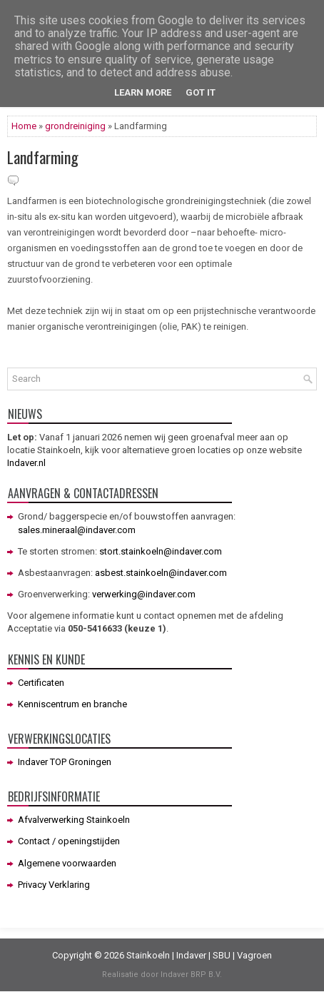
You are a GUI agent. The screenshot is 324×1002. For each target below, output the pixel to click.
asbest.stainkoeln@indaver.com (161, 572)
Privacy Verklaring (54, 884)
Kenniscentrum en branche (72, 704)
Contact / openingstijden (69, 841)
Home (23, 126)
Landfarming (43, 157)
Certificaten (41, 682)
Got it (201, 92)
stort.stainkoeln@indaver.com (160, 551)
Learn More (142, 92)
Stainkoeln (148, 955)
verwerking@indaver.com (144, 594)
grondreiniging (75, 126)
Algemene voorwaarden (67, 863)
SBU (222, 955)
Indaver (191, 955)
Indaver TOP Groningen (64, 761)
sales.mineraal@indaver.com (77, 530)
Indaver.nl (26, 462)
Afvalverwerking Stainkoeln (74, 819)
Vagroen (254, 955)
